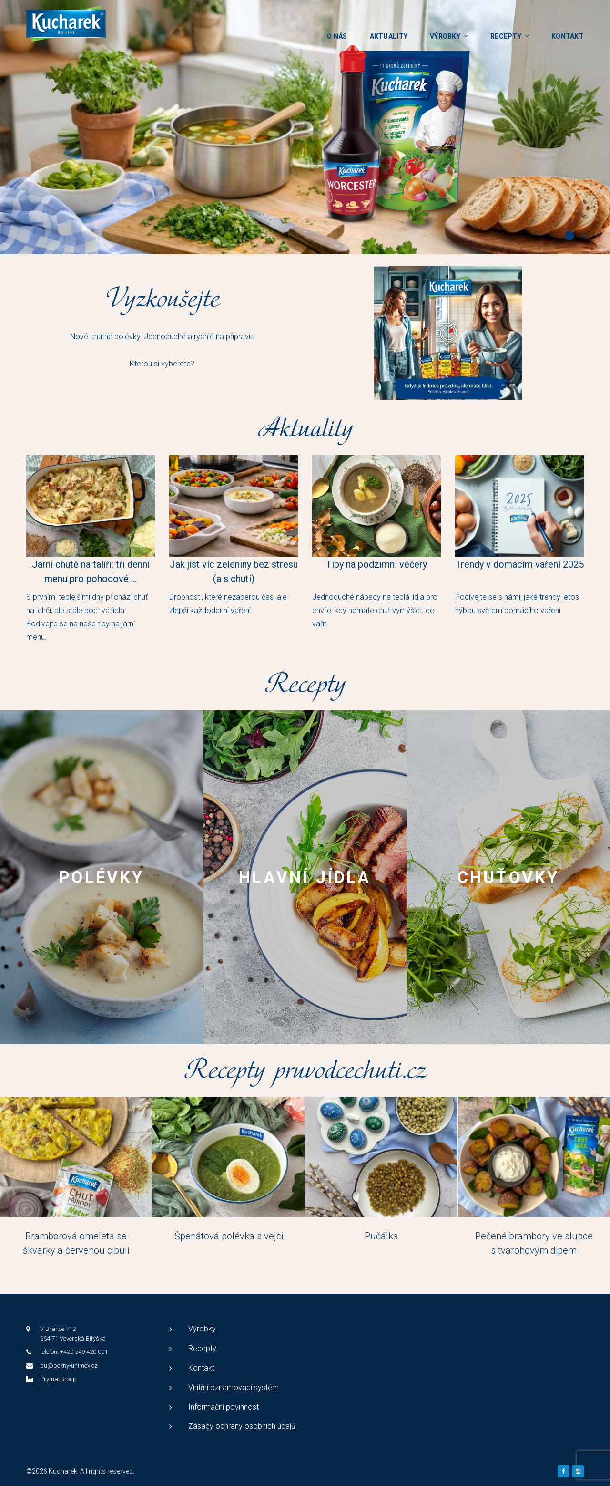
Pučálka (381, 1236)
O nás (337, 36)
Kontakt (567, 36)
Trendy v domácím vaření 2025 (520, 564)
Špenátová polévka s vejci (228, 1236)
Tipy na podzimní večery (376, 564)
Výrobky (445, 36)
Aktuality (389, 36)
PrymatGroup (58, 1378)
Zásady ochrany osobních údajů (241, 1426)
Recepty (505, 36)
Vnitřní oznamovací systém (233, 1387)
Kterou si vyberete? (162, 363)
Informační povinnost (223, 1407)
